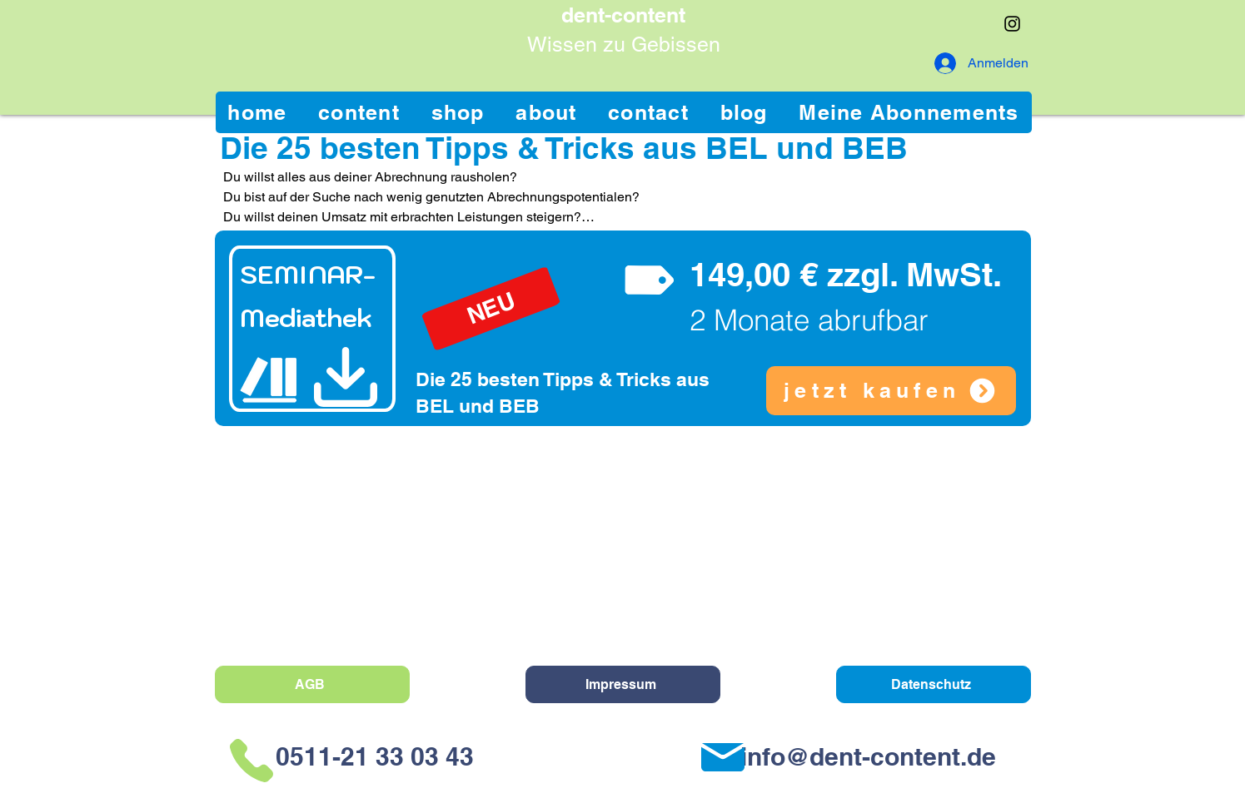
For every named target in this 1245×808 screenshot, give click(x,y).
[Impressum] (622, 684)
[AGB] (312, 684)
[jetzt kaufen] (891, 390)
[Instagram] (1012, 23)
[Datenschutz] (933, 684)
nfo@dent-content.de (871, 756)
